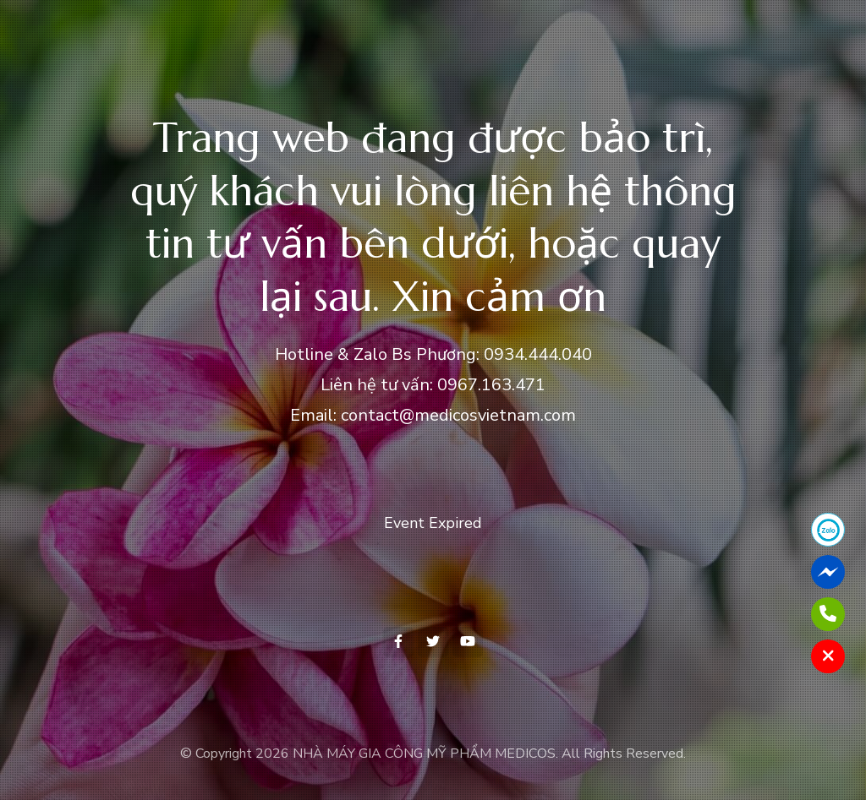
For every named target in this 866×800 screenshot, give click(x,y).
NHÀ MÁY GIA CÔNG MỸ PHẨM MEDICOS (424, 753)
